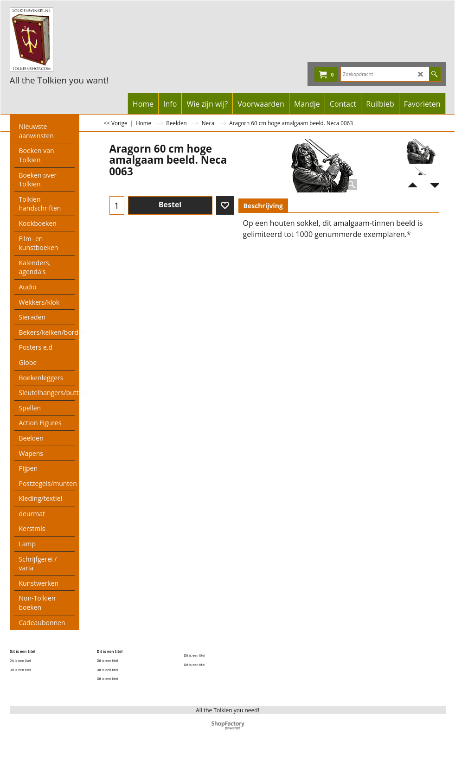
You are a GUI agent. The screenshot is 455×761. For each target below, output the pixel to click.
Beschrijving (263, 205)
